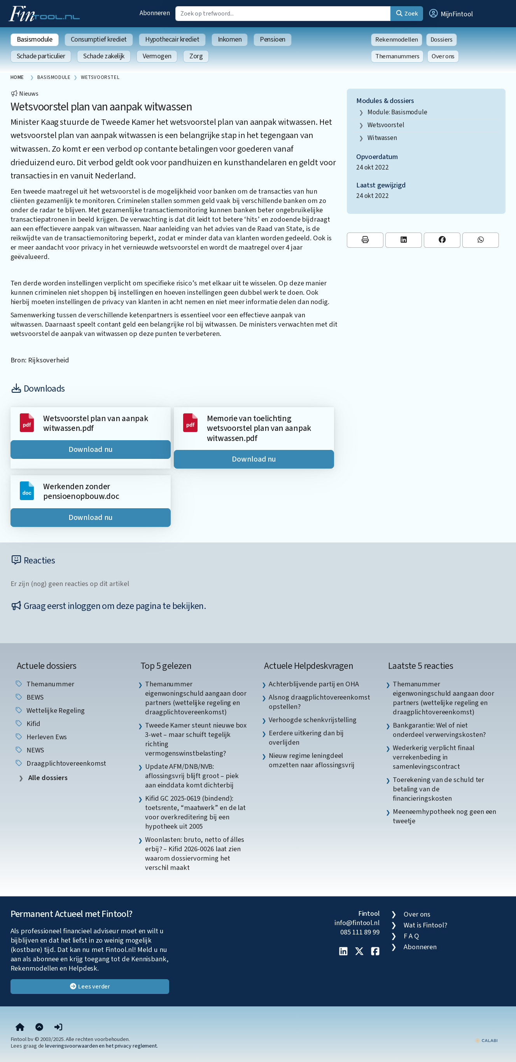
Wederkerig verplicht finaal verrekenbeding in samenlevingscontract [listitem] (433, 757)
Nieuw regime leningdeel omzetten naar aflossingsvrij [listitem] (311, 760)
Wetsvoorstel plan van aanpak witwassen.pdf (95, 424)
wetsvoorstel (385, 125)
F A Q (411, 936)
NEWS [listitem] (29, 750)
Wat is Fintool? (425, 925)
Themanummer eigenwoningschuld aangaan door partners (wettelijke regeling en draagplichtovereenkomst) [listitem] (196, 698)
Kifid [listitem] (27, 724)
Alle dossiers (47, 778)
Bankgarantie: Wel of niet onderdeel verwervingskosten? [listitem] (439, 730)
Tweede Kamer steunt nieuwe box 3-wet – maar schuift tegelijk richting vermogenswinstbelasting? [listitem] (196, 739)
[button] (450, 13)
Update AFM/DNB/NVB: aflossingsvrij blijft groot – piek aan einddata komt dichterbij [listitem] (192, 775)
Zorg (196, 56)
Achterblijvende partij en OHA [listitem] (314, 684)
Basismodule (34, 39)
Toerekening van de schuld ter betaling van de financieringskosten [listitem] (438, 789)
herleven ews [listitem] (40, 737)
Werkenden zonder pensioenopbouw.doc (81, 492)
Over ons (443, 56)
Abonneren (155, 13)
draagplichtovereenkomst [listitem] (60, 763)
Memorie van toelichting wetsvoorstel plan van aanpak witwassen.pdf (259, 428)
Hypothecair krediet (172, 39)
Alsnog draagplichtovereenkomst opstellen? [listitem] (319, 702)
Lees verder (89, 986)
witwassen (382, 138)
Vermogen (157, 56)
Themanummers (397, 56)
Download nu (90, 449)
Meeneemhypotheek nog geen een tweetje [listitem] (444, 816)
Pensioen (272, 39)
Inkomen (230, 39)
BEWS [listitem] (29, 697)
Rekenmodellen (396, 39)
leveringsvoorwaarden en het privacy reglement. (101, 1046)
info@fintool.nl (357, 923)
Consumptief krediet (99, 39)
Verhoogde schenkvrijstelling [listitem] (312, 720)
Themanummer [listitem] (44, 684)
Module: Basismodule (397, 112)
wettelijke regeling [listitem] (49, 710)
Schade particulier (41, 56)
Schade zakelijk (103, 56)
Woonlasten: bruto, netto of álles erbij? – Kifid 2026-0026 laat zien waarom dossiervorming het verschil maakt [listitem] (194, 854)
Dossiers (441, 39)
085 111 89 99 (360, 932)
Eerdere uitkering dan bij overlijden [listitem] (306, 737)
